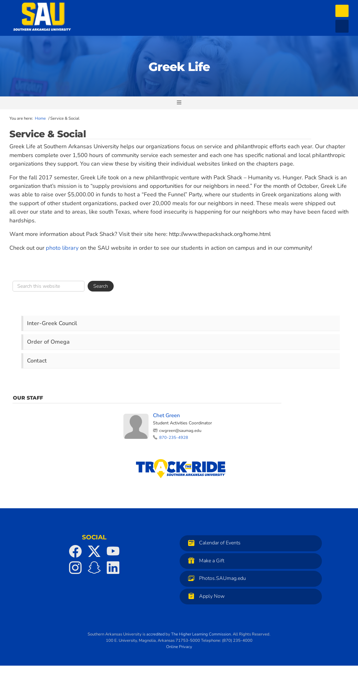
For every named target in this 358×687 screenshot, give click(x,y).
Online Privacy (179, 647)
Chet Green (166, 415)
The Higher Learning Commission (201, 634)
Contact (37, 360)
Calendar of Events (213, 542)
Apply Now (205, 596)
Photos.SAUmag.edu (215, 578)
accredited (155, 634)
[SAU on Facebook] (75, 551)
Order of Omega (48, 342)
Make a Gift (204, 560)
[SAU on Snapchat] (94, 567)
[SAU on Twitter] (94, 551)
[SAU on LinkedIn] (113, 567)
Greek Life (179, 66)
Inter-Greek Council (52, 323)
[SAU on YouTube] (113, 551)
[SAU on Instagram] (75, 567)
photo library (62, 248)
